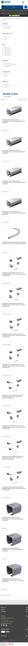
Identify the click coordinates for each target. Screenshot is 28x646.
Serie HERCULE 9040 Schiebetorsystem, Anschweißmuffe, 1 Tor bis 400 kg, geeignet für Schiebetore (12, 580)
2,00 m (5, 74)
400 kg (5, 39)
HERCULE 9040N (7, 55)
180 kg (5, 37)
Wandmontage (7, 66)
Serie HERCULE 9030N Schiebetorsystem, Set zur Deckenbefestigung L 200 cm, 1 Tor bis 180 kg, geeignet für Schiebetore (12, 396)
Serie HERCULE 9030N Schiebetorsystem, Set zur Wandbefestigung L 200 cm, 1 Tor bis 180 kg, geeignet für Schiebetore (13, 427)
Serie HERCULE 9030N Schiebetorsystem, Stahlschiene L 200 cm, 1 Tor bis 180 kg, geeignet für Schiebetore (13, 182)
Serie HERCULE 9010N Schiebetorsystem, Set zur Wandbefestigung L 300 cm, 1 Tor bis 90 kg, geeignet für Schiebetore (13, 366)
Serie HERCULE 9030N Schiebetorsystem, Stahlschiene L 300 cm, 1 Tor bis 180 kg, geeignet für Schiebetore (13, 213)
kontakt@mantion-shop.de (6, 623)
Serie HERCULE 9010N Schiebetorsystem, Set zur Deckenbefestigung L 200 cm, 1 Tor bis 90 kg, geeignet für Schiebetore (14, 274)
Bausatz (6, 84)
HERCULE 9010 (7, 47)
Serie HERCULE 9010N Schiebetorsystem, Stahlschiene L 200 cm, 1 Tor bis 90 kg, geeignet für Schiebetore (13, 121)
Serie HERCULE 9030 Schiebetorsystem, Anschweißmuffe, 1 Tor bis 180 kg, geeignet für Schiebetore (12, 549)
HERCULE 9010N (7, 26)
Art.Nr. (3, 130)
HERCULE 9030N (7, 28)
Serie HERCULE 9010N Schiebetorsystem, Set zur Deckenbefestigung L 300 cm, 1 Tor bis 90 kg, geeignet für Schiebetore (14, 335)
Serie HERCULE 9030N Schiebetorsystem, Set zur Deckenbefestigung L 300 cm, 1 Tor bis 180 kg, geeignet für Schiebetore (12, 458)
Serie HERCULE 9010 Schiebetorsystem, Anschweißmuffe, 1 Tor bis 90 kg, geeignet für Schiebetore (12, 519)
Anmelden (23, 3)
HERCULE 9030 (7, 50)
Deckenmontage (8, 63)
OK (10, 15)
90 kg (5, 36)
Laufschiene (7, 85)
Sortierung (3, 99)
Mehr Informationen (15, 15)
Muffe (6, 87)
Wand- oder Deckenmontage (10, 64)
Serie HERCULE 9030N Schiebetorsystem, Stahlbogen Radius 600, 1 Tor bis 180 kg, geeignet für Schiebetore (14, 243)
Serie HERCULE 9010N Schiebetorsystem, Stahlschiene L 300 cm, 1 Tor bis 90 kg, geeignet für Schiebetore (13, 152)
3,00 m (5, 76)
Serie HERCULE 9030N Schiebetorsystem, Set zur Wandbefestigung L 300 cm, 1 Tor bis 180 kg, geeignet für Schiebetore (13, 488)
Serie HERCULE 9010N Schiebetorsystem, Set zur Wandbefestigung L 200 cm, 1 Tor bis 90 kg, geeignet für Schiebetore (13, 305)
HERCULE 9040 (7, 53)
